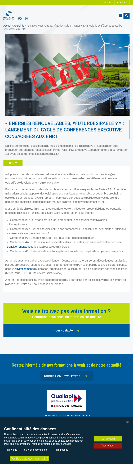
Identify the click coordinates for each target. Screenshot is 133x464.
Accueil (108, 2)
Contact (122, 2)
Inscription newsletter (65, 377)
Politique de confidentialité (29, 459)
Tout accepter (107, 438)
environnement (24, 268)
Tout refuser (107, 445)
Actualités (19, 25)
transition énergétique (20, 246)
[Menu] (120, 16)
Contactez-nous (44, 317)
